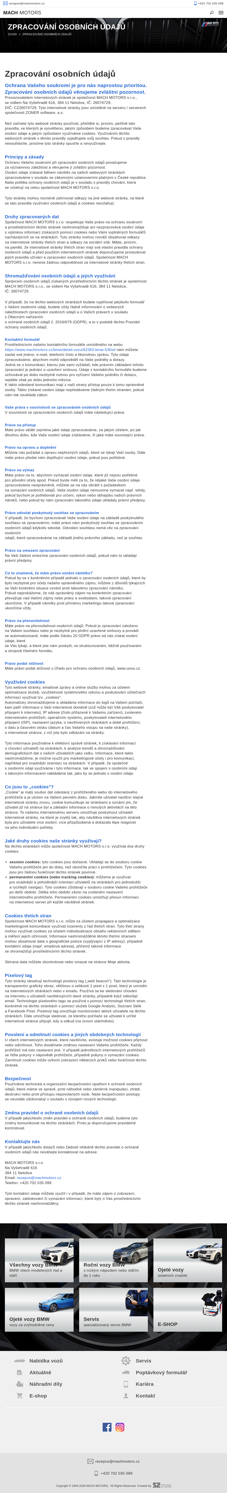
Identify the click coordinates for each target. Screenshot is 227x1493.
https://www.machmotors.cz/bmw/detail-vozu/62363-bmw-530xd (60, 350)
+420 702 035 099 (113, 1473)
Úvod (12, 34)
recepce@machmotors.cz (39, 1178)
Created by (154, 1485)
